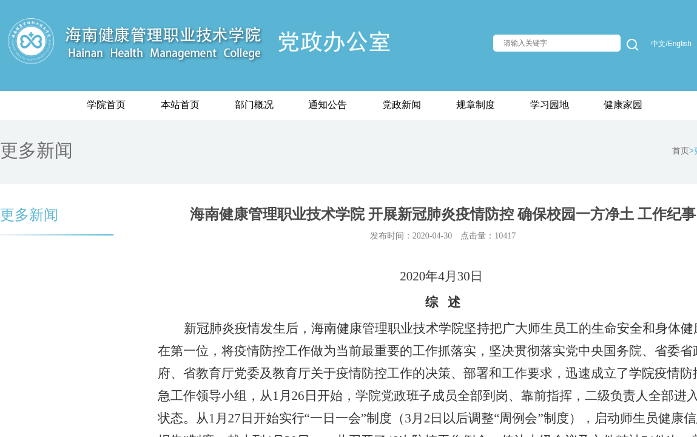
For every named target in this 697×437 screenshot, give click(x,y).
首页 (680, 150)
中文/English (671, 43)
